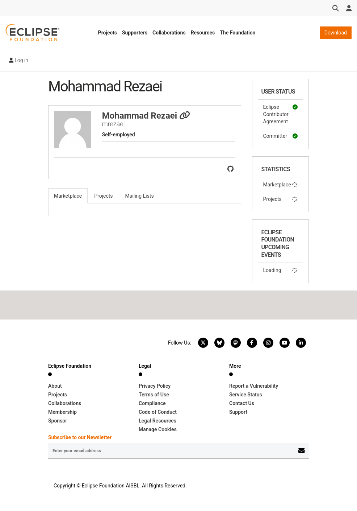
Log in (18, 60)
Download (335, 33)
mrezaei (113, 124)
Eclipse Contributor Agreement (280, 113)
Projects (107, 33)
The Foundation (237, 33)
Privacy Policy (155, 386)
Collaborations (169, 33)
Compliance (152, 403)
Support (238, 412)
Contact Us (241, 403)
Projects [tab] (103, 196)
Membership (62, 412)
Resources (203, 33)
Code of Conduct (158, 412)
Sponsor (57, 421)
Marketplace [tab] (68, 196)
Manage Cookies (158, 429)
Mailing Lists (139, 196)
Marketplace (280, 184)
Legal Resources (157, 421)
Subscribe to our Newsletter (80, 437)
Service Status (245, 394)
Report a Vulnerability (253, 386)
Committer (280, 136)
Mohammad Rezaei (146, 116)
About (55, 386)
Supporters (134, 33)
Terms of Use (154, 394)
